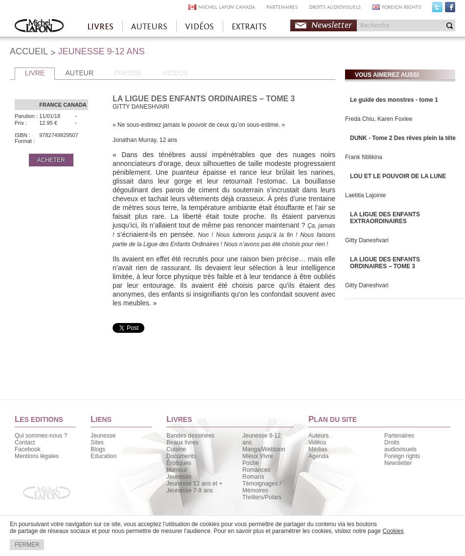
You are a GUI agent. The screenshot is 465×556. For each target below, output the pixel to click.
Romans (253, 476)
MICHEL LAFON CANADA (226, 7)
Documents (181, 456)
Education (103, 456)
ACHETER (51, 160)
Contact (25, 442)
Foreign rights (402, 456)
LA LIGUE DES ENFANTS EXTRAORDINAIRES (385, 218)
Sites (97, 442)
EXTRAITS (249, 27)
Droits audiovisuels (400, 446)
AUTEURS (149, 27)
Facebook (450, 9)
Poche (250, 463)
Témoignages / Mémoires (261, 487)
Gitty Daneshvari (367, 240)
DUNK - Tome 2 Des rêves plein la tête (403, 138)
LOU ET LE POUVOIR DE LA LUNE (398, 176)
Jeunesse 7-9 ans (189, 490)
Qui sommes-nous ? (41, 435)
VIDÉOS (199, 27)
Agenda (318, 456)
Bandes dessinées (190, 435)
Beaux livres (182, 442)
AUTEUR (79, 73)
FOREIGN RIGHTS (401, 7)
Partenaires (399, 435)
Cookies (392, 531)
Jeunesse (103, 435)
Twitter (437, 9)
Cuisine (176, 449)
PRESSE (128, 73)
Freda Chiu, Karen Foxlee (378, 119)
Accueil (39, 26)
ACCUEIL (29, 51)
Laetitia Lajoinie (365, 195)
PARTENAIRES (282, 7)
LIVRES (100, 27)
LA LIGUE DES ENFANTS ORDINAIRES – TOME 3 (385, 263)
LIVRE (35, 73)
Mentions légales (37, 456)
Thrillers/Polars (261, 497)
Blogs (98, 449)
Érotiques (178, 463)
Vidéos (317, 442)
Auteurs (318, 435)
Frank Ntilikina (363, 157)
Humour (176, 469)
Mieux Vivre (257, 456)
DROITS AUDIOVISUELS (335, 7)
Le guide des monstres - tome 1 (394, 99)
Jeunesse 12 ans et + (194, 483)
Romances (256, 469)
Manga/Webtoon (263, 449)
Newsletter (331, 25)
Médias (317, 449)
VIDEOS (175, 73)
